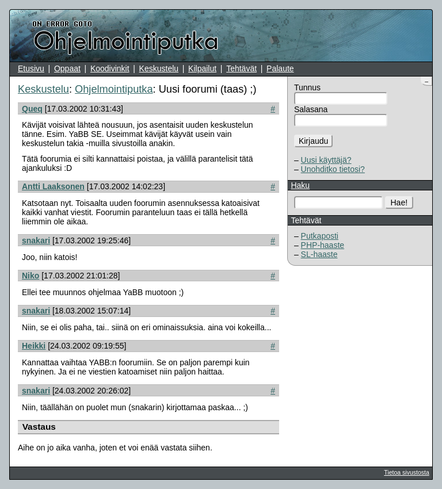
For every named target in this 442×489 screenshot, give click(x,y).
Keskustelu (158, 68)
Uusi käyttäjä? (326, 160)
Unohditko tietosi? (333, 169)
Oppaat (67, 68)
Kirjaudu (313, 141)
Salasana (310, 109)
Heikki (33, 345)
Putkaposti (319, 235)
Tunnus (307, 87)
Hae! (399, 202)
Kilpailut (202, 68)
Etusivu (31, 68)
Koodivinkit (109, 68)
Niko (30, 275)
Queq (32, 108)
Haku (300, 185)
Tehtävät (241, 68)
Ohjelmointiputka (114, 89)
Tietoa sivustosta (406, 472)
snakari (36, 240)
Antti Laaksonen (53, 186)
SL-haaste (319, 254)
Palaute (280, 68)
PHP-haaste (322, 245)
